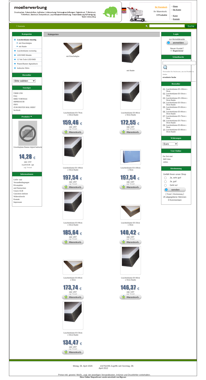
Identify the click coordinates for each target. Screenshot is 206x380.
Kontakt (176, 19)
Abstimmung (178, 194)
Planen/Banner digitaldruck (27, 64)
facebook (17, 110)
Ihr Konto (177, 10)
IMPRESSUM (19, 102)
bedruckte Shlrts (23, 68)
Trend (169, 194)
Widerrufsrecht (19, 196)
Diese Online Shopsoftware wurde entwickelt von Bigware (103, 377)
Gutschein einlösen (21, 194)
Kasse (175, 16)
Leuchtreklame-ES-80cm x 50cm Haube (130, 114)
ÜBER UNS (18, 93)
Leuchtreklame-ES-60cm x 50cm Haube (130, 279)
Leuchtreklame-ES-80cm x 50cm (72, 279)
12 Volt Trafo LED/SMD (26, 59)
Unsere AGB (18, 191)
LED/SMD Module (24, 55)
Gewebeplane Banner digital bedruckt (28, 147)
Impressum (18, 202)
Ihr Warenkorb (161, 7)
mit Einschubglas (25, 43)
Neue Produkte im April (53, 79)
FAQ (15, 96)
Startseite (21, 26)
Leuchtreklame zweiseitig (27, 51)
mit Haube (23, 46)
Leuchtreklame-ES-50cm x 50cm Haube (72, 334)
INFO (16, 104)
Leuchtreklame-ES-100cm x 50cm (131, 169)
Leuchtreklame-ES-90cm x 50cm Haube (72, 224)
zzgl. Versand (28, 167)
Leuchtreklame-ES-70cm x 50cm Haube (72, 114)
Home (175, 6)
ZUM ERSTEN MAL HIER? (24, 107)
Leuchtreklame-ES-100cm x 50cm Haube (73, 169)
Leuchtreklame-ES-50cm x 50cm (130, 224)
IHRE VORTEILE (20, 99)
